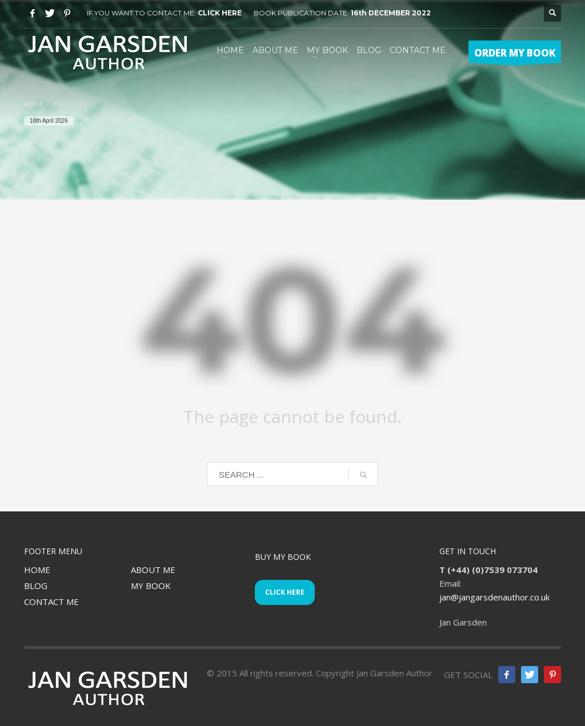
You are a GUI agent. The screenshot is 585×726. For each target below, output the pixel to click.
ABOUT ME (153, 569)
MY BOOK (151, 585)
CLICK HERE (220, 13)
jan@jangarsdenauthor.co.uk (494, 597)
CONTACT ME (51, 601)
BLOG (35, 585)
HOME (37, 569)
